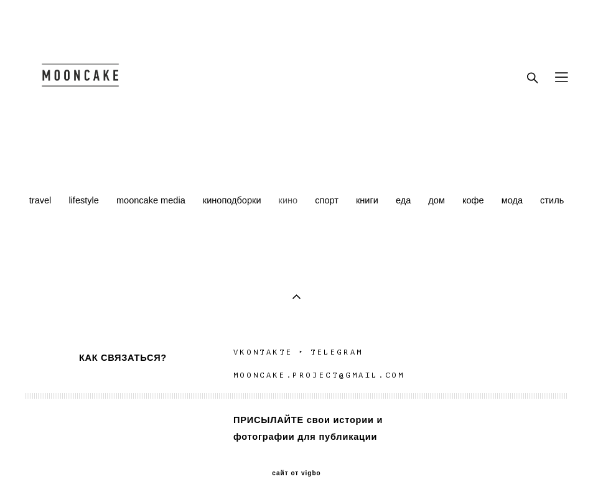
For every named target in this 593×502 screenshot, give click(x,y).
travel (41, 200)
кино (290, 200)
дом (437, 200)
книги (368, 200)
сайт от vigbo (296, 473)
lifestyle (84, 200)
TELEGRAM (338, 352)
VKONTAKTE (262, 352)
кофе (474, 200)
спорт (328, 200)
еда (404, 200)
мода (513, 200)
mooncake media (152, 200)
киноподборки (233, 200)
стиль (552, 200)
